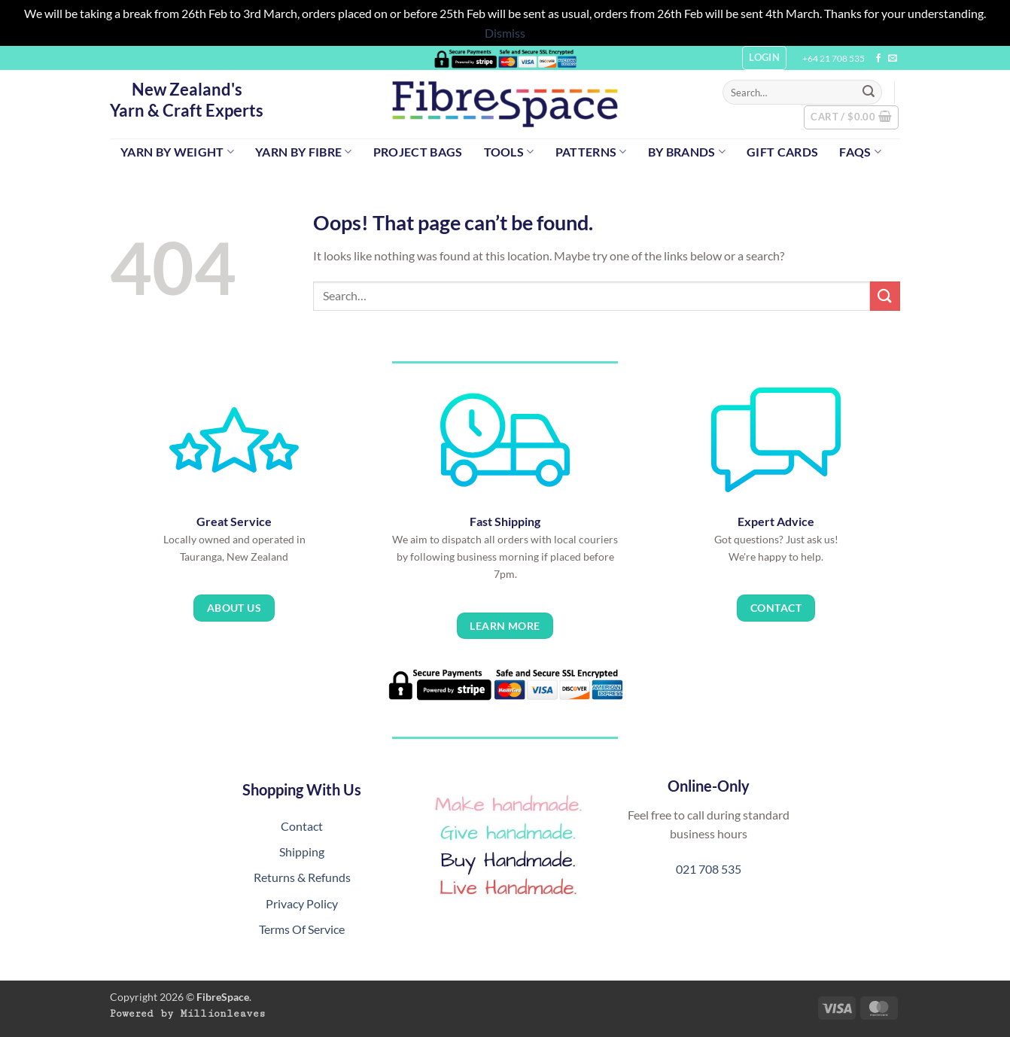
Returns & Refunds (302, 877)
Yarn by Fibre (303, 151)
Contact (302, 826)
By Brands (687, 151)
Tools (509, 151)
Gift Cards (782, 151)
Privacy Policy (302, 903)
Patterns (591, 151)
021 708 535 (708, 869)
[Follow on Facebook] (878, 58)
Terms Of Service (302, 929)
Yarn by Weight (177, 151)
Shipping (301, 851)
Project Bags (418, 151)
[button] (851, 117)
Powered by (188, 1014)
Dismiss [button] (505, 33)
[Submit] (868, 92)
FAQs (860, 151)
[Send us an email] (892, 58)
